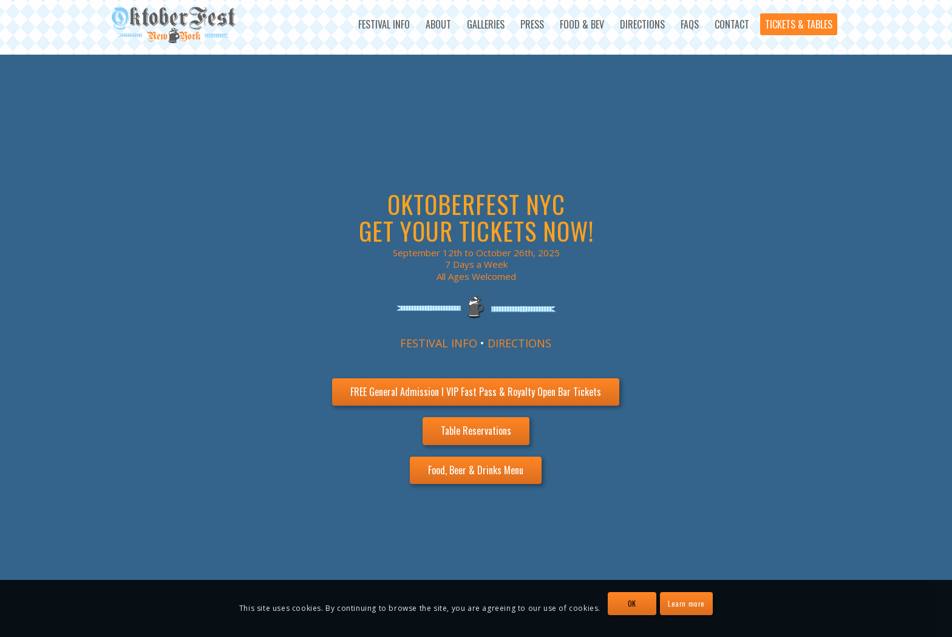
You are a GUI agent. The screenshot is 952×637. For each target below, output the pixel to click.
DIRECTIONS (519, 343)
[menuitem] (384, 24)
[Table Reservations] (476, 431)
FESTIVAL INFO (438, 343)
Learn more (686, 603)
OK (632, 603)
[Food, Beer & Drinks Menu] (476, 470)
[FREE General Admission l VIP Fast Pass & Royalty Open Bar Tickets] (475, 392)
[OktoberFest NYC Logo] (174, 25)
